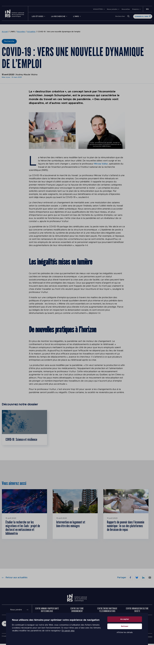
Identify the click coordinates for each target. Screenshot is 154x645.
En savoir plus (68, 633)
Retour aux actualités (14, 579)
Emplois (135, 9)
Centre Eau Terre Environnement (77, 611)
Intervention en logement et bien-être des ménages (70, 524)
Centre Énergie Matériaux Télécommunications (107, 611)
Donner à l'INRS (141, 16)
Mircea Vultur (101, 164)
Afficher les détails (125, 635)
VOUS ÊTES (98, 9)
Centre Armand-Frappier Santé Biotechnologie (47, 611)
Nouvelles (126, 9)
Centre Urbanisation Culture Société (137, 611)
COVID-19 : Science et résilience (22, 439)
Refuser (124, 628)
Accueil (5, 32)
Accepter (124, 621)
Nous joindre (112, 9)
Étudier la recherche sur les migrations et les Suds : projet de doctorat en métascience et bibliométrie (23, 528)
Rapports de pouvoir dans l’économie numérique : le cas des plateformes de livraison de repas (126, 526)
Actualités (31, 32)
